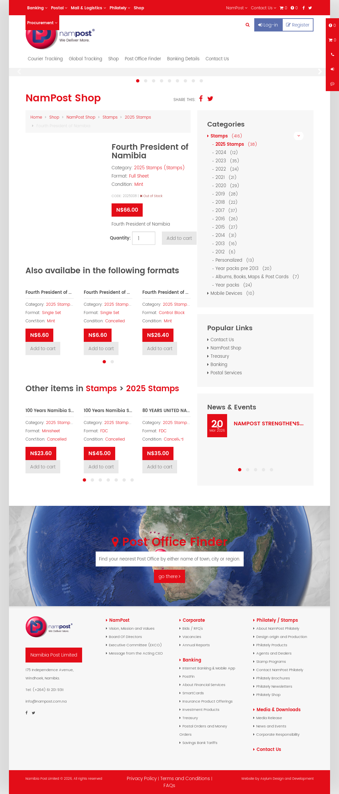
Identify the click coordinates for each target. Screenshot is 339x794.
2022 (228, 169)
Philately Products (271, 645)
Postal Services (226, 373)
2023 (229, 161)
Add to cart (179, 238)
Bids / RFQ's (192, 628)
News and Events (271, 726)
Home (36, 117)
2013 (227, 243)
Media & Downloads (279, 710)
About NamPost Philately (277, 628)
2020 (229, 186)
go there (169, 576)
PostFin (188, 676)
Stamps (110, 117)
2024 (228, 152)
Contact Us (217, 59)
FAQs (169, 785)
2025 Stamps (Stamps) (159, 168)
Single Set (51, 312)
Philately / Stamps (277, 620)
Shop (113, 59)
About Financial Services (203, 684)
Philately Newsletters (274, 686)
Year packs (235, 285)
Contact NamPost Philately (279, 669)
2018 (228, 202)
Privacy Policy (142, 778)
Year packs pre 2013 (245, 268)
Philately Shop (268, 694)
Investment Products (200, 709)
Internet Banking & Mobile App (208, 668)
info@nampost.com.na (46, 701)
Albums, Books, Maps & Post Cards (259, 277)
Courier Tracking (45, 59)
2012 (227, 252)
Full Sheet (139, 176)
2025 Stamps (138, 117)
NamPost (119, 620)
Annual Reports (196, 645)
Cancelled (115, 321)
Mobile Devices (234, 293)
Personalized (236, 260)
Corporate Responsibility (278, 734)
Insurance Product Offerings (207, 701)
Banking (219, 364)
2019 (228, 194)
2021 (227, 177)
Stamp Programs (271, 661)
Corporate (194, 620)
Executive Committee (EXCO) (135, 645)
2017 (228, 210)
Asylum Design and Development (287, 778)
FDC (104, 431)
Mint (138, 184)
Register (298, 25)
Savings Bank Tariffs (200, 742)
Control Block (172, 312)
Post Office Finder (143, 59)
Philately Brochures (273, 678)
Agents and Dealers (274, 653)
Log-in (268, 25)
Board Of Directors (125, 636)
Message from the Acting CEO (136, 653)
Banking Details (183, 59)
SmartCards (193, 693)
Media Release (269, 717)
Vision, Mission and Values (132, 628)
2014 (227, 235)
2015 (228, 227)
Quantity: (119, 238)
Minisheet (51, 431)
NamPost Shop (81, 117)
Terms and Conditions (185, 778)
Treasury (220, 356)
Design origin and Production (281, 636)
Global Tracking (85, 59)
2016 (228, 219)
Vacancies (191, 636)
